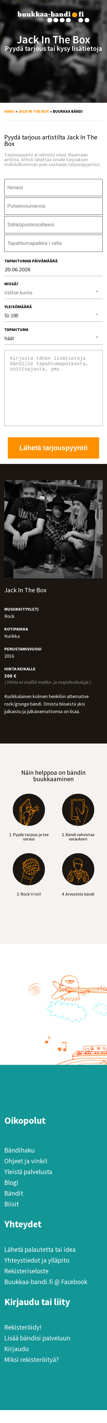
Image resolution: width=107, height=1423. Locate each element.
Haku (9, 111)
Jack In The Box (33, 111)
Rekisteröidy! (23, 1340)
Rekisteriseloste (26, 1284)
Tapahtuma (16, 329)
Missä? (11, 283)
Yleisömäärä (18, 306)
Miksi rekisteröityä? (31, 1372)
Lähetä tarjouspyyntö (53, 460)
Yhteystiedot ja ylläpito (36, 1273)
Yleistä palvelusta (28, 1184)
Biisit (11, 1217)
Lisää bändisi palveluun (37, 1351)
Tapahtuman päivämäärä (31, 261)
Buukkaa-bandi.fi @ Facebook (45, 1294)
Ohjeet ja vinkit (25, 1174)
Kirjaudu (16, 1361)
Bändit (13, 1206)
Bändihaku (19, 1163)
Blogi (11, 1195)
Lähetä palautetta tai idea (40, 1262)
